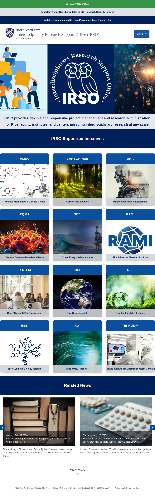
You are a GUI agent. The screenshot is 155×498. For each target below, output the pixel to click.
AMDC (25, 158)
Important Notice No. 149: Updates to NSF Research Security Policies (77, 12)
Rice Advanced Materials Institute (130, 257)
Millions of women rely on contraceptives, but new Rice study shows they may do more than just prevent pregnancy (114, 440)
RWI (77, 325)
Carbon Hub (77, 158)
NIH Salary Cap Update (77, 4)
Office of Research (24, 38)
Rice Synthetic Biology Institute (24, 369)
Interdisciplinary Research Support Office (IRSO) (57, 34)
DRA (130, 158)
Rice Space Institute (77, 313)
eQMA (25, 214)
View (77, 469)
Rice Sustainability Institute (130, 313)
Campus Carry (134, 488)
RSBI (25, 325)
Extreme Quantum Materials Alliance (25, 257)
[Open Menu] (141, 34)
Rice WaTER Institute (77, 369)
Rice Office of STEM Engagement (24, 313)
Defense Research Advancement (130, 202)
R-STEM (25, 270)
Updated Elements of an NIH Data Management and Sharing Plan (77, 20)
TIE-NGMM (130, 325)
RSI (77, 270)
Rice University (28, 30)
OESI (77, 214)
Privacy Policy (107, 488)
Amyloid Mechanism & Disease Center (25, 202)
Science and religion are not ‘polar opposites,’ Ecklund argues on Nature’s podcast (38, 440)
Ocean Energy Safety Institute (77, 257)
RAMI (130, 214)
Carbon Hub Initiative (77, 202)
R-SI (130, 270)
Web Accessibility (121, 488)
